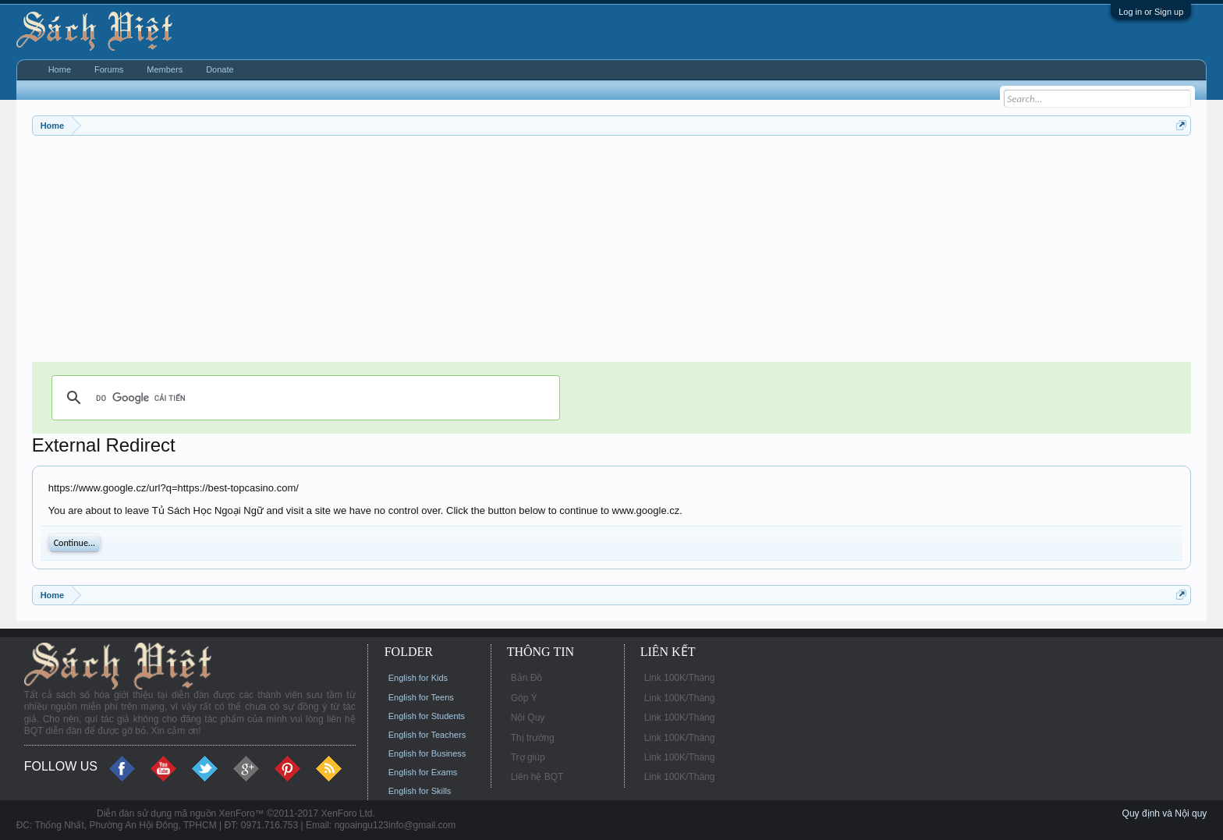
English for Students (426, 716)
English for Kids (418, 677)
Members (165, 69)
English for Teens (421, 697)
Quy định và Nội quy (1164, 813)
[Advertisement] (500, 253)
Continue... (74, 542)
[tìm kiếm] (303, 397)
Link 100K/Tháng (679, 677)
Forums (108, 69)
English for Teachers (427, 734)
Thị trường (533, 737)
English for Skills (420, 791)
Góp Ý (524, 698)
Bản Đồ (527, 677)
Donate (219, 69)
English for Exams (423, 772)
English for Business (427, 753)
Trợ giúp (528, 757)
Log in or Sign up (1150, 11)
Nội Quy (528, 717)
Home (59, 69)
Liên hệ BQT (537, 776)
